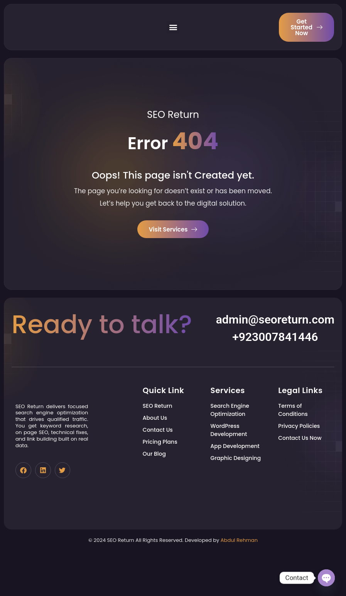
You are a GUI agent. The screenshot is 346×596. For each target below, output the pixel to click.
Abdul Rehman (239, 583)
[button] (173, 26)
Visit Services (173, 229)
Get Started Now (306, 27)
